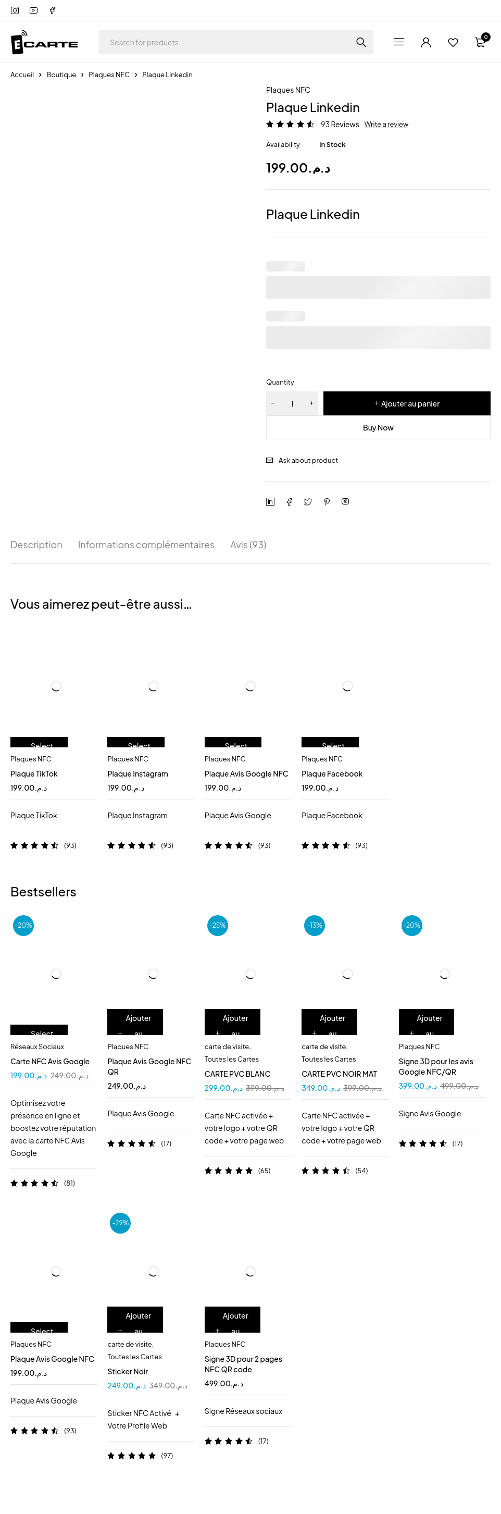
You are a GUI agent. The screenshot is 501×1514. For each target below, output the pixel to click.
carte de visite (227, 1046)
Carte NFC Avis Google (50, 1061)
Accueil (22, 74)
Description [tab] (36, 544)
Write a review (387, 124)
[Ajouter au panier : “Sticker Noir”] (135, 1331)
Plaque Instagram (137, 773)
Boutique (61, 74)
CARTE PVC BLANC (238, 1073)
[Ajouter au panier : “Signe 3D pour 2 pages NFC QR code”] (232, 1331)
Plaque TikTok (34, 773)
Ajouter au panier (410, 403)
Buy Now (378, 427)
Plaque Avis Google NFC (247, 773)
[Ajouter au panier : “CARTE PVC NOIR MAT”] (329, 1033)
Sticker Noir (127, 1371)
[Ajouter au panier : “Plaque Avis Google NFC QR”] (135, 1033)
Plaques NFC (109, 74)
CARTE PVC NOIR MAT (339, 1073)
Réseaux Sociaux (37, 1046)
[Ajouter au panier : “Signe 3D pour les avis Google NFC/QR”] (427, 1033)
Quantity (280, 382)
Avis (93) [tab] (248, 544)
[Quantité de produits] (292, 403)
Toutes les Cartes (232, 1059)
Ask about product (308, 460)
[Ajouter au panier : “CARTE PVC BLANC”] (232, 1033)
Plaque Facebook (332, 773)
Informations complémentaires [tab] (146, 544)
